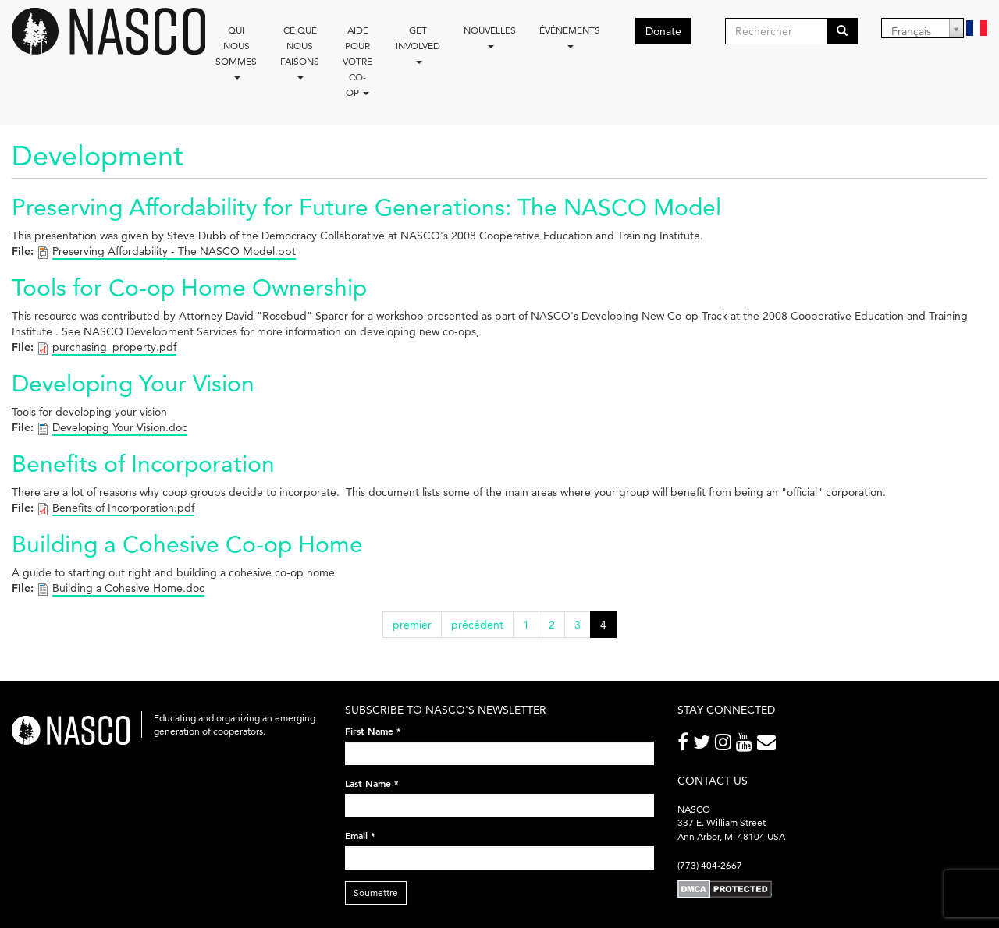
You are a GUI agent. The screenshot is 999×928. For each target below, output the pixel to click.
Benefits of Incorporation (143, 463)
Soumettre (376, 892)
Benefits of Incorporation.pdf (123, 508)
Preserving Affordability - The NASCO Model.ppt (174, 251)
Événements (569, 36)
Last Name (372, 783)
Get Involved (418, 44)
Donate (663, 31)
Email (360, 835)
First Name (373, 730)
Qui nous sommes (236, 52)
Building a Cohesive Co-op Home (187, 544)
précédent (477, 625)
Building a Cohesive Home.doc (128, 588)
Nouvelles (490, 36)
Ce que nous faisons (299, 52)
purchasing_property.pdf (114, 347)
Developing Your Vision (133, 383)
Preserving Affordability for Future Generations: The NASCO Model (366, 207)
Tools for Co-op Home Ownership (189, 287)
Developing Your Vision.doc (119, 427)
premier (412, 625)
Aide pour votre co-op (357, 61)
